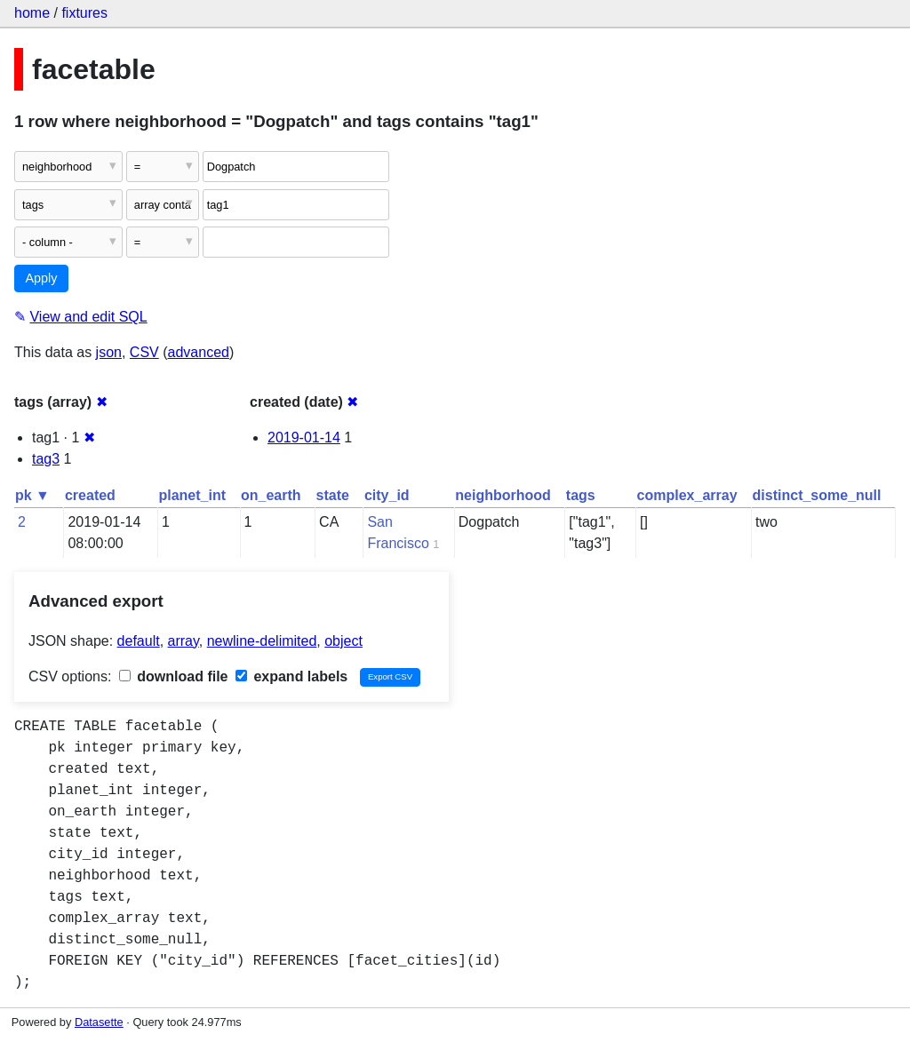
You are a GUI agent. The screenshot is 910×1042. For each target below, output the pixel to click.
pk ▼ (32, 495)
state (332, 495)
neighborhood (503, 495)
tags (580, 495)
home (32, 12)
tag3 (46, 458)
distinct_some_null (817, 495)
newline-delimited (262, 640)
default (138, 640)
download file (173, 676)
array (183, 640)
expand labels (291, 676)
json (109, 352)
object (343, 640)
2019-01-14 (303, 437)
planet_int (192, 495)
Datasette (99, 1022)
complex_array (687, 495)
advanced (198, 352)
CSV (144, 352)
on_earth (271, 495)
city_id (387, 495)
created (90, 495)
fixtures (84, 12)
